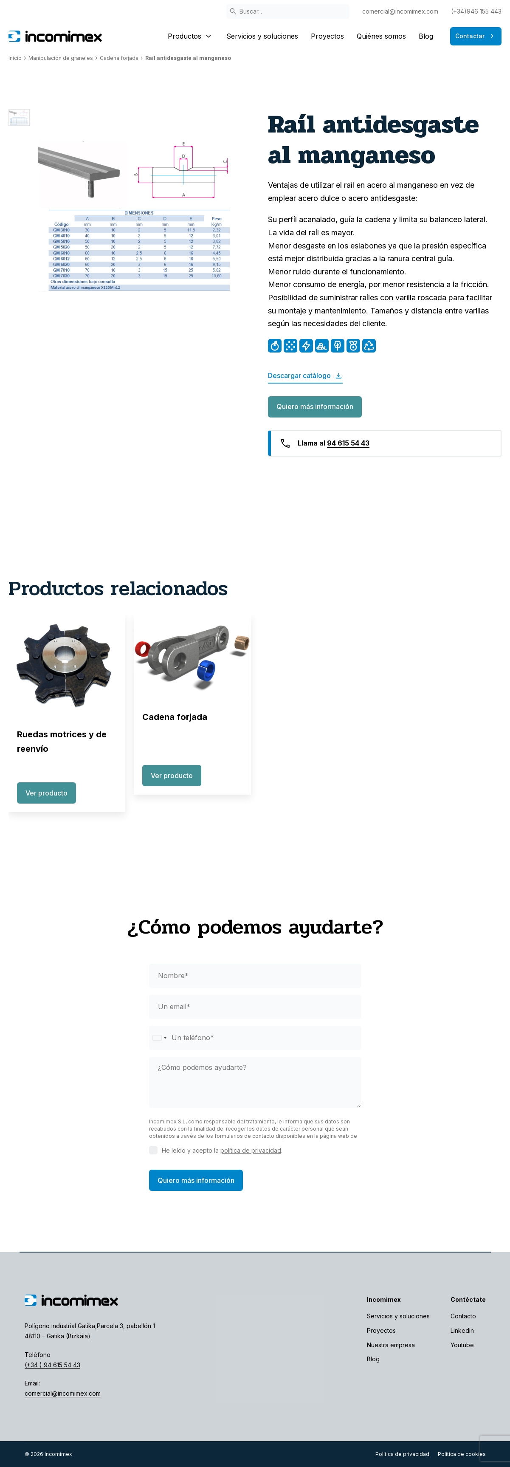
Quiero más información (314, 406)
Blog (426, 36)
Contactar (475, 36)
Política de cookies (462, 1454)
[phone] (255, 1038)
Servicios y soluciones (262, 36)
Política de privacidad (402, 1454)
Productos (191, 36)
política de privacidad (250, 1150)
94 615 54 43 (348, 443)
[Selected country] (159, 1037)
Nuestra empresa (391, 1345)
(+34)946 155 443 (476, 11)
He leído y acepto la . (222, 1150)
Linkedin (462, 1330)
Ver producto (46, 793)
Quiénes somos (381, 36)
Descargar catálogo (305, 376)
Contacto (463, 1316)
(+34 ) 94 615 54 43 (52, 1364)
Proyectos (327, 36)
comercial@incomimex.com (400, 11)
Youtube (462, 1345)
